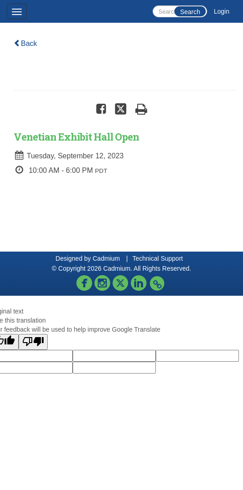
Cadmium (106, 258)
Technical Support (157, 258)
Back (25, 43)
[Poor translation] (33, 342)
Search (190, 11)
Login (221, 11)
